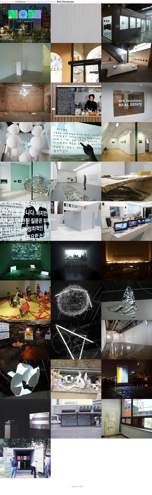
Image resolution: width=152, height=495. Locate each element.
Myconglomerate (7, 1)
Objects (29, 1)
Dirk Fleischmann (65, 1)
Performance (50, 1)
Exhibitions (20, 1)
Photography (39, 1)
